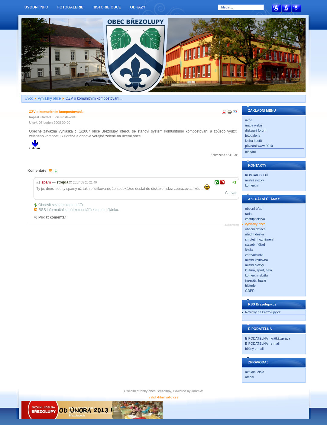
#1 (38, 182)
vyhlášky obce (49, 98)
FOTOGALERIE (70, 7)
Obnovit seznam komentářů (60, 205)
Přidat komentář (52, 217)
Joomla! (197, 391)
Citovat (230, 193)
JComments (232, 224)
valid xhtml (156, 397)
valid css (171, 397)
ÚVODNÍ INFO (36, 7)
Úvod (29, 98)
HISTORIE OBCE (106, 7)
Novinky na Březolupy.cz (262, 312)
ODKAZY (138, 7)
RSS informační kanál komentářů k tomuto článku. (78, 210)
